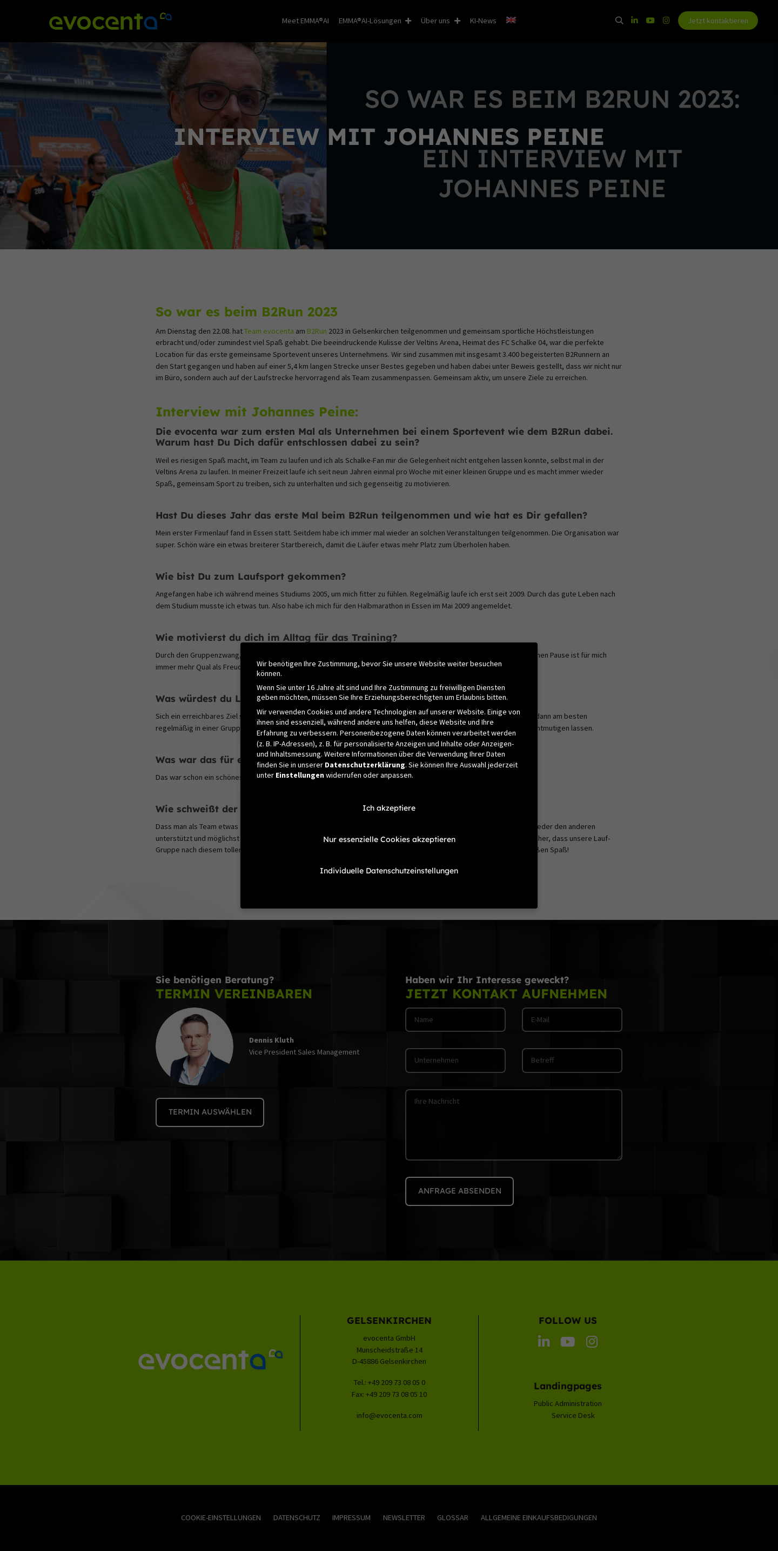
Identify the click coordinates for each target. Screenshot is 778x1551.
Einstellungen (300, 775)
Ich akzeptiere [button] (389, 808)
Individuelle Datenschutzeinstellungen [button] (389, 871)
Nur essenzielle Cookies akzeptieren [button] (389, 839)
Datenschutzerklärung (365, 765)
